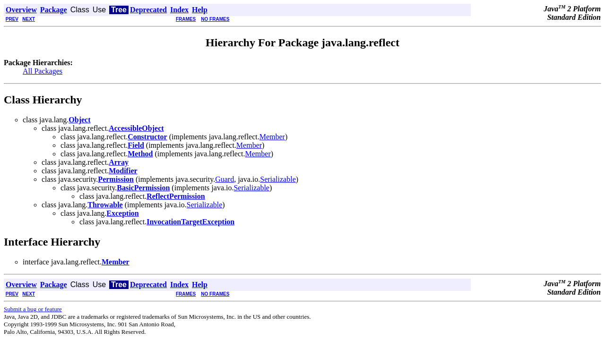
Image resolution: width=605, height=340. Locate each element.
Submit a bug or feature (33, 309)
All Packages (42, 71)
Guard (224, 179)
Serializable (278, 179)
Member (272, 137)
